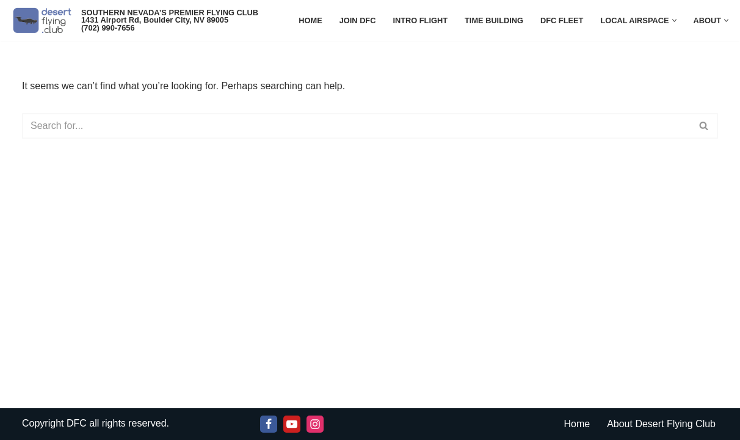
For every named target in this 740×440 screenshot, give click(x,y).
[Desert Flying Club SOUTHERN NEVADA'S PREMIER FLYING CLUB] (45, 20)
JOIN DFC (357, 20)
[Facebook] (268, 424)
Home (310, 20)
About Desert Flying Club (661, 424)
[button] (674, 20)
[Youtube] (291, 424)
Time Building (494, 20)
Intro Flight (420, 20)
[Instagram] (315, 424)
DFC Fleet (561, 20)
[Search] (356, 126)
